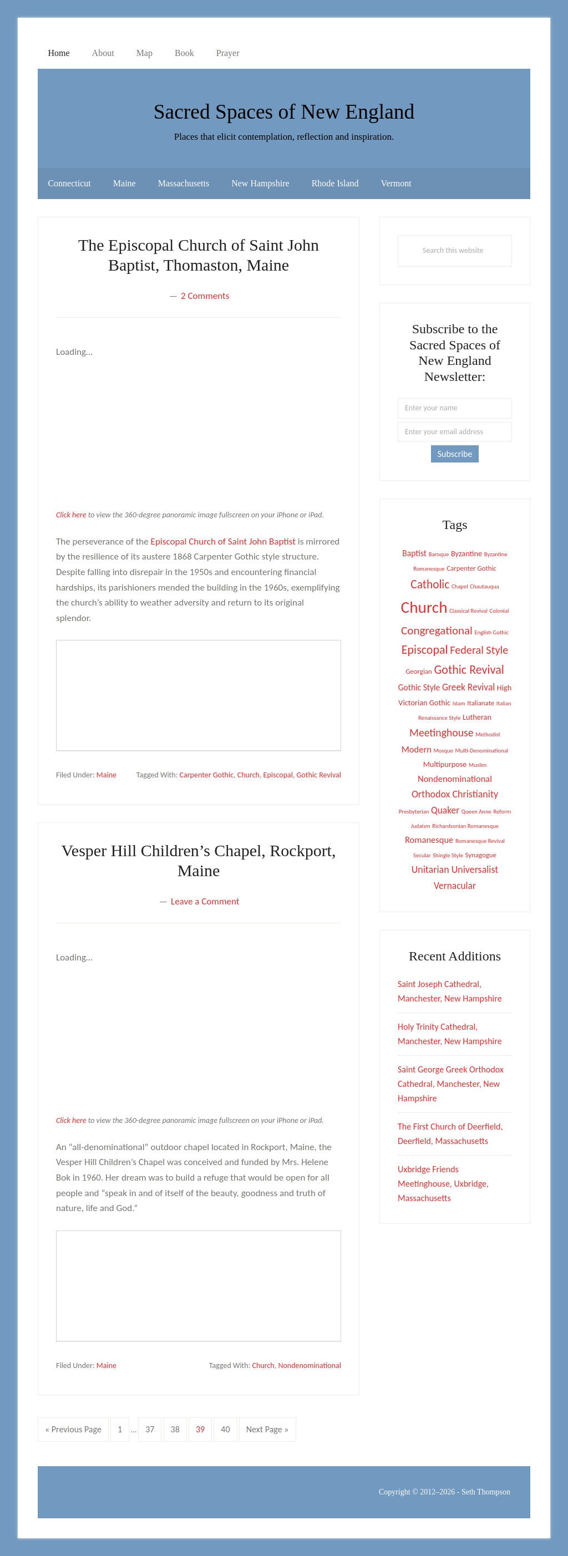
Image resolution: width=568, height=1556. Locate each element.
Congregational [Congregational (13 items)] (437, 630)
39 (203, 1428)
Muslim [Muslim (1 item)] (477, 765)
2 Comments (205, 296)
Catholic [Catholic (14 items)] (429, 584)
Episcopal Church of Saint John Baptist (223, 541)
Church (248, 775)
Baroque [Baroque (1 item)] (439, 554)
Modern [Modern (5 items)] (417, 749)
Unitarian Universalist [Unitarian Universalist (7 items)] (455, 869)
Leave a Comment (205, 901)
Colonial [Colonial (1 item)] (499, 610)
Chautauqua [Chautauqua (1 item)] (484, 586)
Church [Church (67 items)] (424, 607)
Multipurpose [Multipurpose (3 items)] (445, 764)
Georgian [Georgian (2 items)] (418, 671)
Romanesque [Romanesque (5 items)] (429, 839)
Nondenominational (309, 1365)
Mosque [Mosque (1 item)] (443, 750)
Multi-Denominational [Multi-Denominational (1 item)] (482, 750)
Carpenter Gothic (207, 775)
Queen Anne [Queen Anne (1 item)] (476, 811)
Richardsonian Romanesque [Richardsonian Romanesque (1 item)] (465, 826)
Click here (71, 515)
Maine (106, 775)
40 (228, 1428)
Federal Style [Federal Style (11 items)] (479, 650)
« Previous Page (73, 1432)
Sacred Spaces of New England (284, 109)
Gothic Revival (319, 775)
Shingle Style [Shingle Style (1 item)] (448, 855)
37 (153, 1428)
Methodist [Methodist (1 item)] (487, 734)
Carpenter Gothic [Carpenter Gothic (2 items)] (471, 568)
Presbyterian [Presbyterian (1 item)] (414, 811)
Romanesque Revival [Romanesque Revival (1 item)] (480, 841)
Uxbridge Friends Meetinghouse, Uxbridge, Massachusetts (443, 1183)
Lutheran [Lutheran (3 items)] (477, 717)
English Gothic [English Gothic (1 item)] (492, 632)
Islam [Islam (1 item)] (459, 703)
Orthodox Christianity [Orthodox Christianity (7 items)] (455, 794)
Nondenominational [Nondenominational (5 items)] (455, 778)
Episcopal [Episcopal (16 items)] (425, 649)
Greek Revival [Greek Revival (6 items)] (468, 687)
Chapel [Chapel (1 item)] (460, 586)
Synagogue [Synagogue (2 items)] (480, 855)
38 (178, 1428)
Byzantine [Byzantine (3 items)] (466, 553)
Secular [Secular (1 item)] (422, 855)
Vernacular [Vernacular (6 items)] (455, 885)
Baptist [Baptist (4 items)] (414, 553)
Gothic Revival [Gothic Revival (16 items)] (469, 669)
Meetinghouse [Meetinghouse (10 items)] (441, 732)
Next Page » (267, 1432)
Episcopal (278, 775)
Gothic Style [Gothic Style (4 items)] (419, 687)
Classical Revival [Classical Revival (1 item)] (468, 610)
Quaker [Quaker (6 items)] (445, 810)
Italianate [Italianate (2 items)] (480, 703)
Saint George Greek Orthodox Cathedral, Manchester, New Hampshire (451, 1084)
